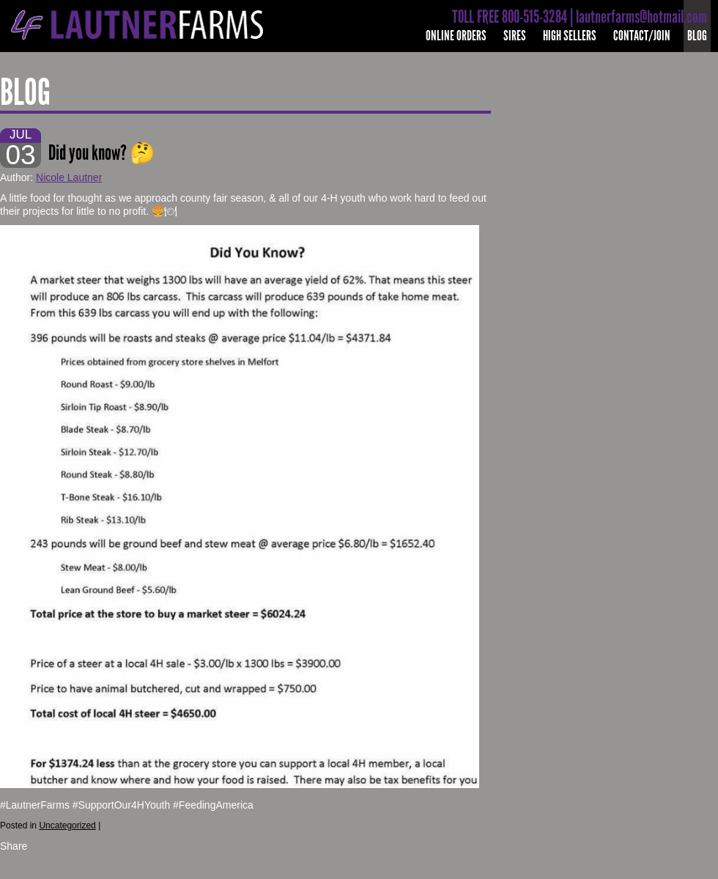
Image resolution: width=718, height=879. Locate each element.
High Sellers (569, 35)
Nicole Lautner (69, 177)
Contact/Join (641, 35)
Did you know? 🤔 (101, 153)
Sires (514, 35)
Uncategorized (67, 825)
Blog (697, 35)
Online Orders (456, 35)
